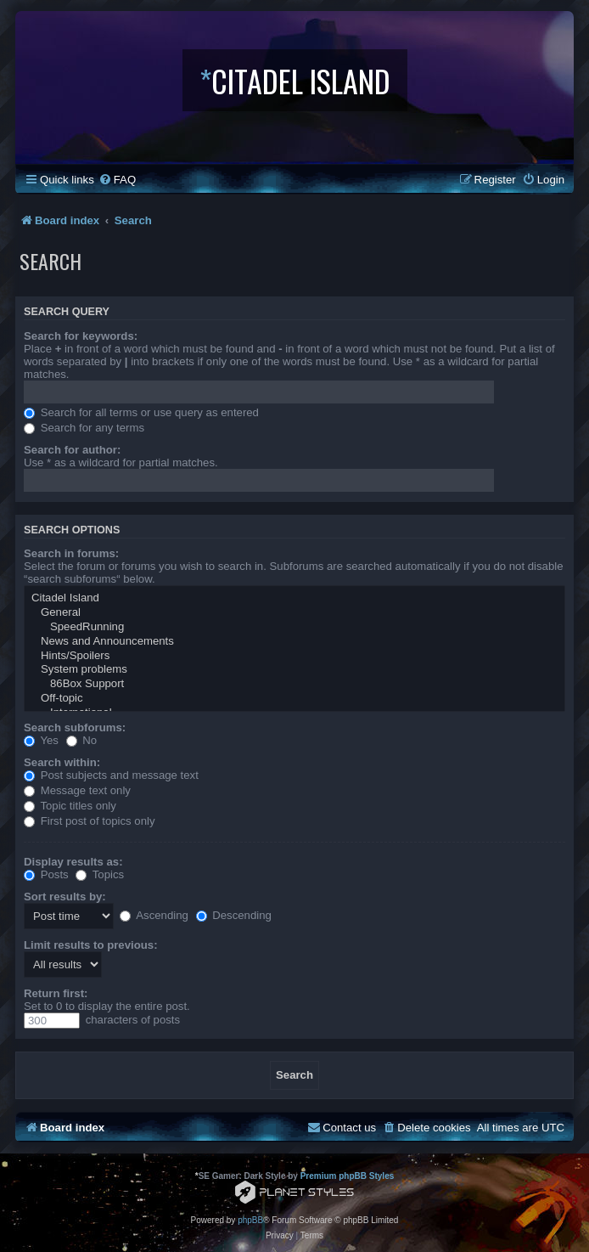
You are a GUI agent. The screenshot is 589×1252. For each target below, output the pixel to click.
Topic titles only (70, 805)
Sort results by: (65, 896)
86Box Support (294, 684)
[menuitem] (117, 179)
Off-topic (294, 698)
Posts (46, 874)
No (82, 740)
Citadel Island (294, 598)
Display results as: (73, 861)
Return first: (55, 993)
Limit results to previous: (91, 945)
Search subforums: (75, 727)
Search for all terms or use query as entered (141, 412)
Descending (234, 915)
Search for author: (72, 449)
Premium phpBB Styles (347, 1176)
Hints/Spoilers (294, 656)
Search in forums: (71, 553)
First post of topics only (89, 821)
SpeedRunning (294, 627)
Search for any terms (84, 427)
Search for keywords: (80, 336)
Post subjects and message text (111, 775)
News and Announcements (294, 641)
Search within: (62, 762)
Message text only (77, 790)
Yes (41, 740)
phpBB (250, 1220)
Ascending (154, 915)
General (294, 613)
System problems (294, 670)
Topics (100, 874)
